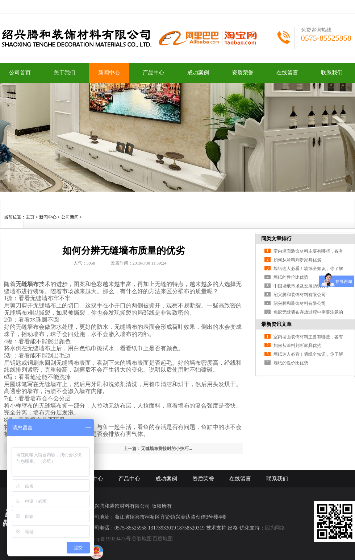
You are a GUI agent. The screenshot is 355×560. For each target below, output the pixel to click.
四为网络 (275, 528)
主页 (30, 217)
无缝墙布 (27, 284)
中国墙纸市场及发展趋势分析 (301, 286)
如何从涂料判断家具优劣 (297, 259)
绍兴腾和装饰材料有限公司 (299, 294)
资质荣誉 (243, 72)
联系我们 (332, 72)
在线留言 (287, 72)
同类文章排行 (276, 238)
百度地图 (163, 538)
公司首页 (20, 72)
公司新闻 (70, 217)
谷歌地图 (141, 538)
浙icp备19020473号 (110, 538)
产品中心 (153, 72)
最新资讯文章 (276, 324)
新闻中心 (109, 72)
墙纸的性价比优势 (290, 277)
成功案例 (198, 72)
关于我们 (64, 72)
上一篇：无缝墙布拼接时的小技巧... (158, 448)
